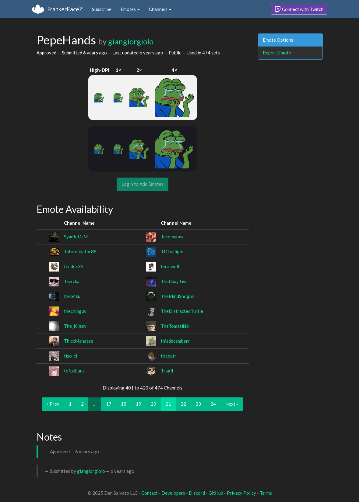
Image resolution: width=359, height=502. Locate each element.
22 (183, 404)
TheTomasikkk (175, 326)
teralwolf (170, 266)
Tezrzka (71, 281)
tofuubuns (74, 370)
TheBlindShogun (177, 296)
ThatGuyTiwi (174, 281)
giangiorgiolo (130, 41)
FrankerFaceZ (65, 8)
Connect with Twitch (299, 9)
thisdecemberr (175, 341)
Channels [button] (160, 9)
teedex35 (73, 266)
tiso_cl (70, 355)
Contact (149, 493)
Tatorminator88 (80, 251)
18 (123, 404)
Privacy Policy (241, 493)
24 (213, 404)
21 (168, 404)
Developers (173, 493)
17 (108, 404)
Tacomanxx (172, 236)
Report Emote (277, 52)
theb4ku (72, 296)
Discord (197, 493)
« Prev (53, 404)
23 (198, 404)
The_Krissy (75, 326)
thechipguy (75, 311)
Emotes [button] (130, 9)
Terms (266, 493)
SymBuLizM (76, 236)
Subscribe (101, 9)
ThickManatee (78, 341)
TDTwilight (172, 251)
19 (138, 404)
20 (153, 404)
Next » (231, 404)
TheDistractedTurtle (182, 311)
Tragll (167, 370)
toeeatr (168, 355)
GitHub (216, 493)
